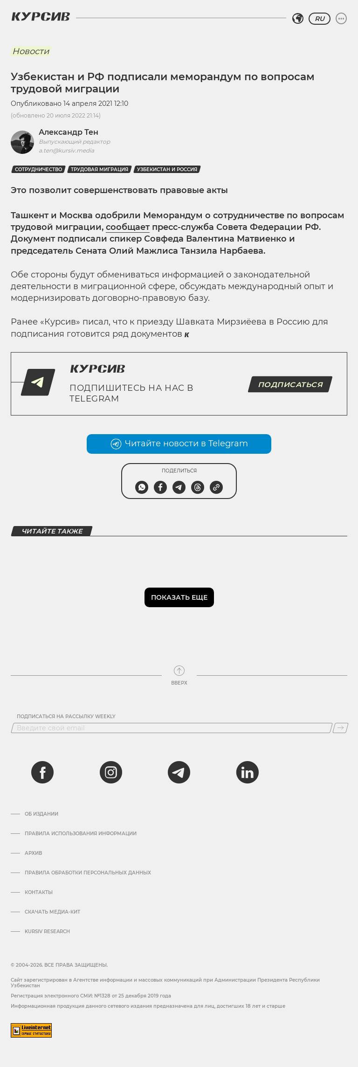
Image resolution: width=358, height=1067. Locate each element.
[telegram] (179, 772)
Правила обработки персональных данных (88, 873)
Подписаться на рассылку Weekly (66, 717)
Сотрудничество (38, 169)
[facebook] (42, 772)
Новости (30, 51)
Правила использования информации (81, 834)
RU (319, 18)
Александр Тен (68, 132)
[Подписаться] (340, 728)
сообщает (128, 227)
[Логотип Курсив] (40, 16)
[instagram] (111, 772)
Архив (33, 853)
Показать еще (179, 597)
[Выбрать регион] (298, 19)
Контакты (39, 892)
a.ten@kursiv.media (66, 150)
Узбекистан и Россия (167, 169)
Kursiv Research (47, 932)
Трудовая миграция (99, 169)
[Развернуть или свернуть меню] (341, 19)
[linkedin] (247, 772)
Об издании (41, 814)
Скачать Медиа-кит (52, 912)
